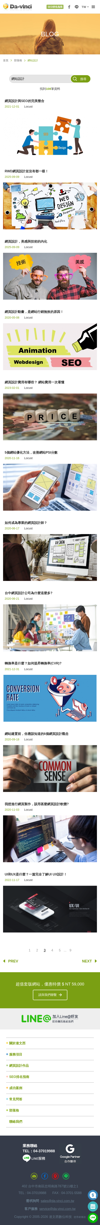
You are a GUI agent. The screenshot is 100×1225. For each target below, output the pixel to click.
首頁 (5, 60)
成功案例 (15, 1088)
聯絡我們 (15, 1121)
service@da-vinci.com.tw (57, 1209)
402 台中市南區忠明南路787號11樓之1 (50, 1186)
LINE (76, 7)
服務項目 (15, 1054)
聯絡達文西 (34, 1176)
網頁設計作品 (19, 1065)
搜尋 (83, 79)
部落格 (18, 60)
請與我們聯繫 (47, 994)
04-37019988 (44, 1151)
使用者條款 (80, 1217)
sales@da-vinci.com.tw (57, 1201)
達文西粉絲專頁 (44, 1176)
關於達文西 (17, 1043)
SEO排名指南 (19, 1077)
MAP (55, 1176)
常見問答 (15, 1099)
